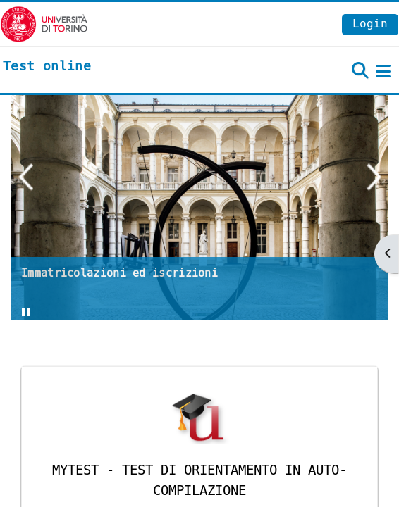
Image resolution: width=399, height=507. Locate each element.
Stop (36, 316)
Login (370, 23)
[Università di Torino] (44, 23)
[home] (47, 67)
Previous (25, 177)
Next (373, 177)
